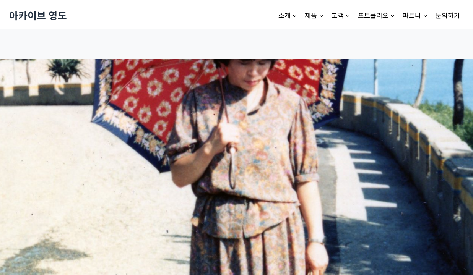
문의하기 (448, 15)
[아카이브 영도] (38, 15)
